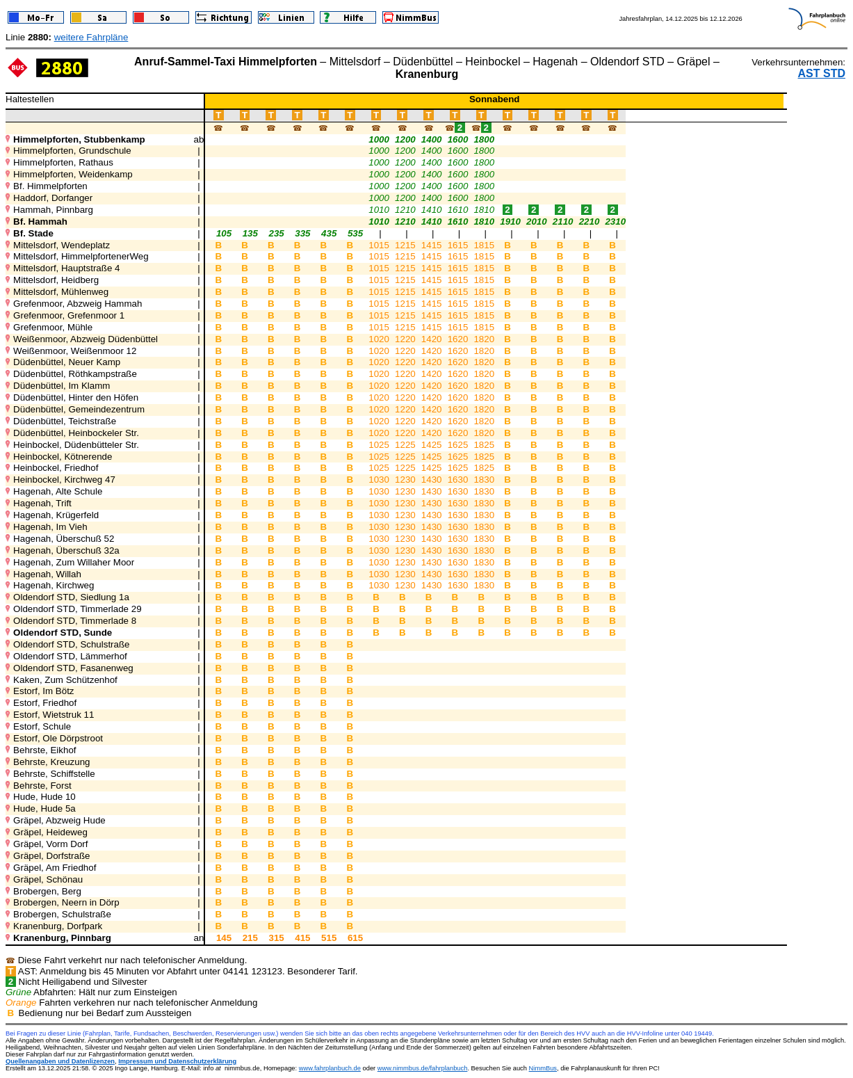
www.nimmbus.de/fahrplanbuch (422, 1068)
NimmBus (543, 1068)
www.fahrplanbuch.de (330, 1068)
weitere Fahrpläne (91, 37)
